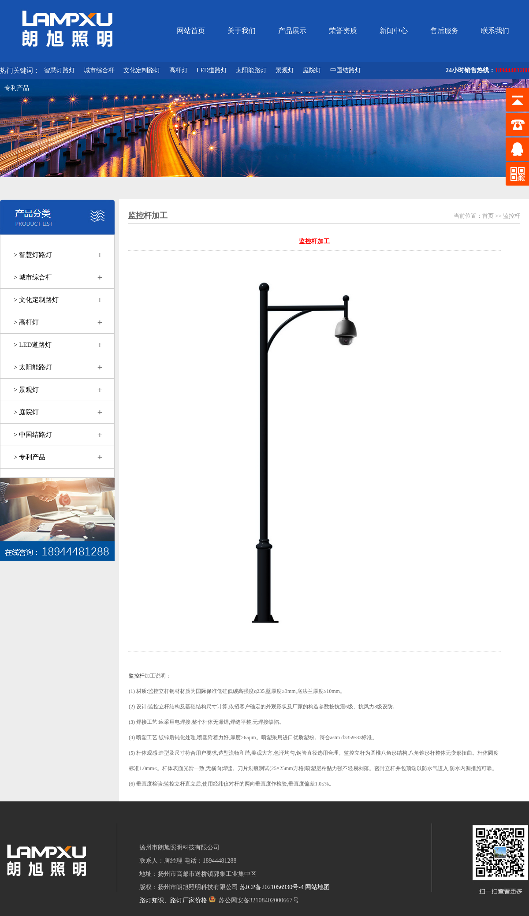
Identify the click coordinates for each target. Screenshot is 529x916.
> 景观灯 (26, 389)
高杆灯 (178, 70)
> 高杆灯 (26, 322)
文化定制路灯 (141, 70)
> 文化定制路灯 (36, 299)
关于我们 (241, 30)
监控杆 (511, 215)
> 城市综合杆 (33, 277)
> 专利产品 (29, 457)
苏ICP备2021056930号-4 (272, 887)
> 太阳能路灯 (33, 367)
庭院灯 (312, 70)
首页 (488, 215)
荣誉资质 (343, 30)
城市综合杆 (99, 70)
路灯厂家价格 (188, 900)
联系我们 (495, 30)
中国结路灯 (345, 70)
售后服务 (444, 30)
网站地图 (317, 887)
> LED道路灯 (33, 344)
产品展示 (292, 30)
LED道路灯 (212, 70)
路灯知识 (151, 900)
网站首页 (191, 30)
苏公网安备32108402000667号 (254, 900)
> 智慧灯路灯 (33, 254)
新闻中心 (394, 30)
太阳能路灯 (251, 70)
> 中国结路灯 (33, 434)
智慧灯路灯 (59, 70)
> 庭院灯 (26, 412)
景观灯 (285, 70)
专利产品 (16, 88)
